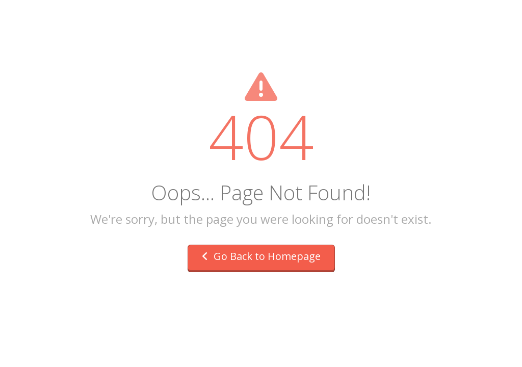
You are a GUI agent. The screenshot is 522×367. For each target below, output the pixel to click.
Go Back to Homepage (261, 256)
